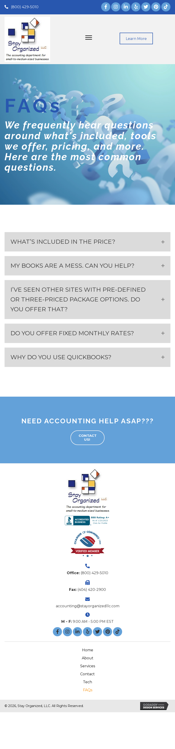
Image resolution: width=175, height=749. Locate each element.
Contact (87, 674)
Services (87, 666)
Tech (87, 682)
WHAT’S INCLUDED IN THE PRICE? (63, 241)
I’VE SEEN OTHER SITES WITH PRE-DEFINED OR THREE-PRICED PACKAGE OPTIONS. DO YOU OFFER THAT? (78, 299)
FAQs (87, 690)
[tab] (87, 241)
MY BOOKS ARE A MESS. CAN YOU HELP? (73, 265)
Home (87, 650)
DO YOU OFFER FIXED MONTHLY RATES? (73, 333)
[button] (22, 7)
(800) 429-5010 (94, 573)
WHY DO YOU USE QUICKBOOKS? (60, 357)
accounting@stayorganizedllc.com (87, 606)
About (87, 658)
